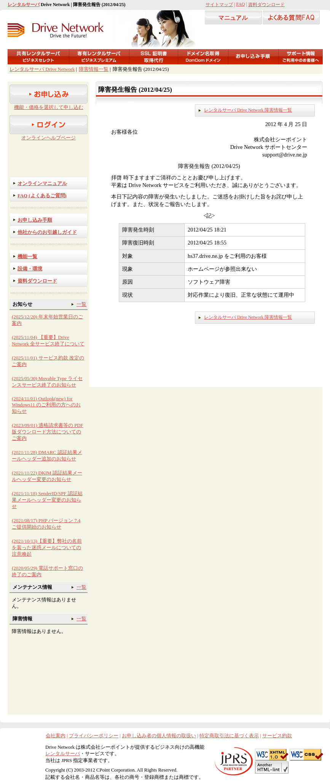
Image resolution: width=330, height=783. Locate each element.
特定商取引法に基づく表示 (229, 735)
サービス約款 (277, 735)
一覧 (81, 304)
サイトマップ (219, 4)
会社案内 (55, 735)
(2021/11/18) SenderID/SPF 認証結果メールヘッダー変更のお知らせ (47, 500)
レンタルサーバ (24, 4)
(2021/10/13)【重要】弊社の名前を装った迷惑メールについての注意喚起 (47, 548)
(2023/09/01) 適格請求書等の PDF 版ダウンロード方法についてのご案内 (47, 432)
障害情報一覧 (93, 69)
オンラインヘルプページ (48, 138)
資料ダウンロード (266, 4)
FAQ (240, 4)
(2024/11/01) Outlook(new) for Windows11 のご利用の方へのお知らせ (46, 405)
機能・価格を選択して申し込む (48, 107)
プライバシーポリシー (93, 735)
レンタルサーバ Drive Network (42, 69)
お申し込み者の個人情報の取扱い (159, 735)
